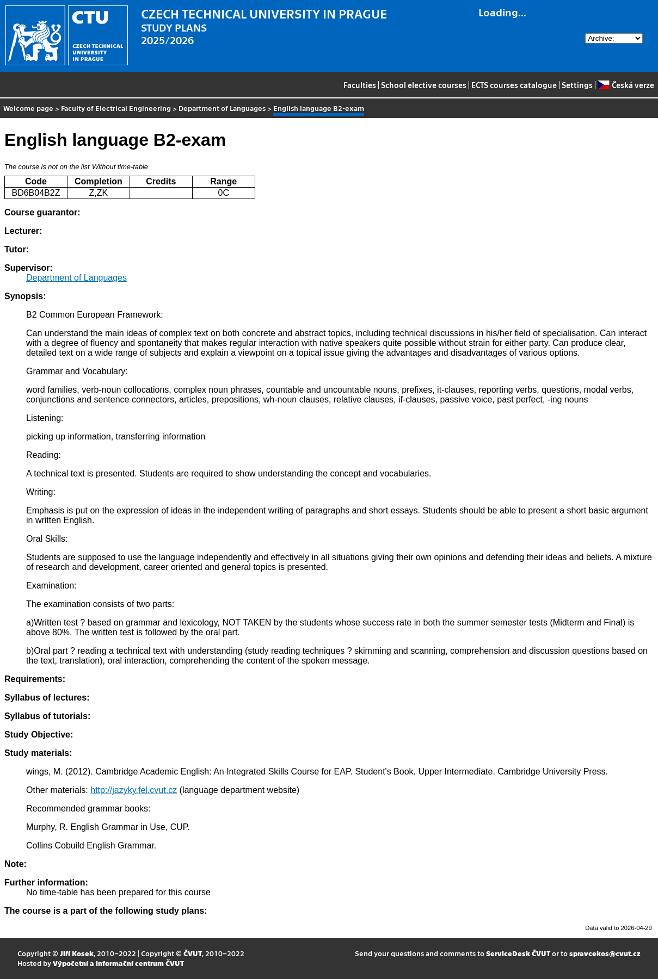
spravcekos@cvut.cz (605, 953)
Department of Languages (222, 108)
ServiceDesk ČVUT (518, 953)
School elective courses (423, 85)
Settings (577, 85)
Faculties (359, 85)
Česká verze (626, 85)
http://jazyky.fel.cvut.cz (133, 790)
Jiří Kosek (77, 953)
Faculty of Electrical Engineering (116, 108)
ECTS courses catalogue (514, 85)
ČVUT (192, 953)
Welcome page (28, 108)
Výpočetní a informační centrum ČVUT (118, 963)
